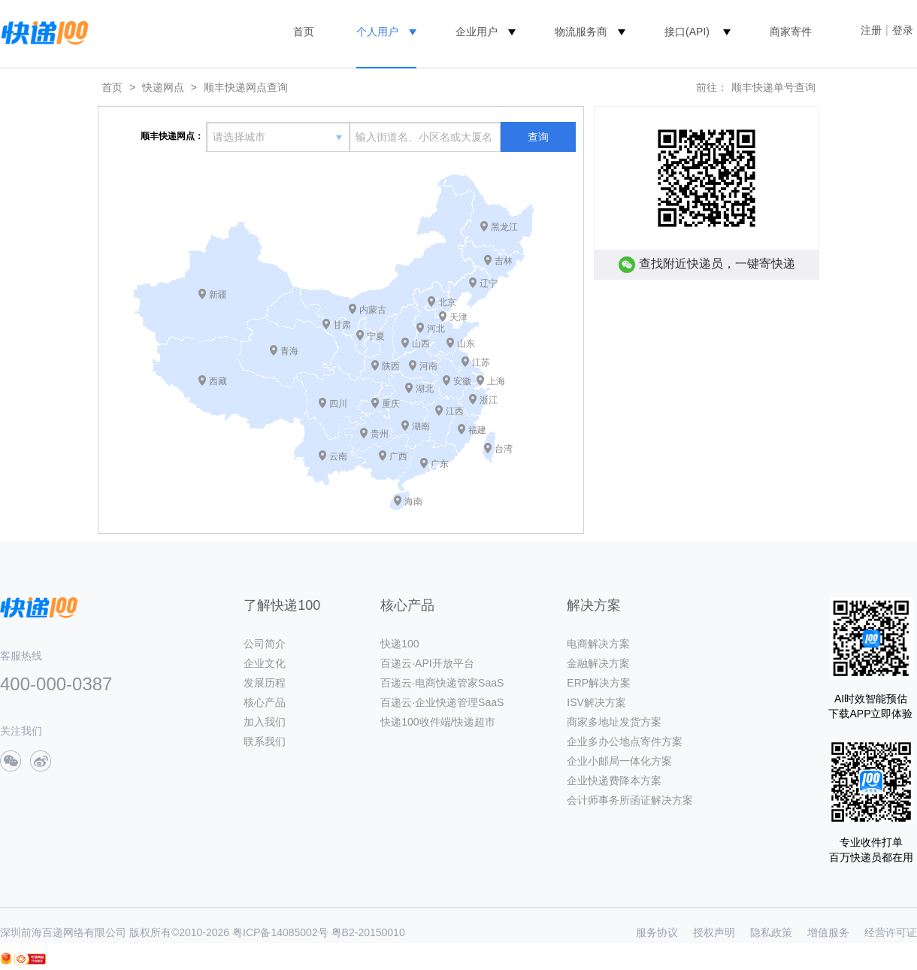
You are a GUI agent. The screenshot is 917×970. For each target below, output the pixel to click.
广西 (398, 456)
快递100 (399, 644)
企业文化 (265, 663)
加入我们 (265, 722)
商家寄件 (791, 32)
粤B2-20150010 (368, 932)
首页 (303, 32)
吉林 (504, 261)
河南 (428, 366)
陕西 (391, 366)
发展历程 (265, 683)
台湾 (504, 449)
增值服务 (828, 932)
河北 (436, 328)
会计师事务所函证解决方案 (630, 800)
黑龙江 (504, 227)
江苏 (481, 362)
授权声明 (714, 932)
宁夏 (376, 336)
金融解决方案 (598, 663)
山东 (466, 343)
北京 (447, 302)
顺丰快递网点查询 (246, 87)
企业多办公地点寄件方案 (624, 741)
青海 (289, 351)
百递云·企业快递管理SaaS (442, 702)
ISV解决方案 (596, 702)
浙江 (489, 400)
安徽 (462, 381)
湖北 (425, 388)
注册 (871, 30)
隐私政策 (771, 932)
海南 (413, 501)
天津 (458, 317)
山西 (421, 343)
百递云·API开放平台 (427, 663)
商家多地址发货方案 (614, 722)
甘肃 (342, 325)
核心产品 (265, 702)
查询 (538, 137)
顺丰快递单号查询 (773, 87)
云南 (338, 456)
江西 (455, 411)
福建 (477, 430)
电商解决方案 (598, 644)
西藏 (218, 381)
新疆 (218, 294)
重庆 (391, 404)
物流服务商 (581, 32)
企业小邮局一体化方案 (619, 761)
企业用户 (476, 32)
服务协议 (657, 932)
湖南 (421, 426)
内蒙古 (372, 310)
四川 (338, 404)
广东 (440, 464)
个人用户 (377, 32)
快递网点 (163, 87)
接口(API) (687, 32)
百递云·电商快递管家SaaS (442, 683)
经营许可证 (890, 932)
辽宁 (489, 283)
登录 (902, 30)
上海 (496, 381)
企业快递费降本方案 (614, 780)
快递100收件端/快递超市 (437, 722)
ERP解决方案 (599, 683)
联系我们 (265, 741)
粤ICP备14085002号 (280, 932)
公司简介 (265, 644)
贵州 (380, 434)
